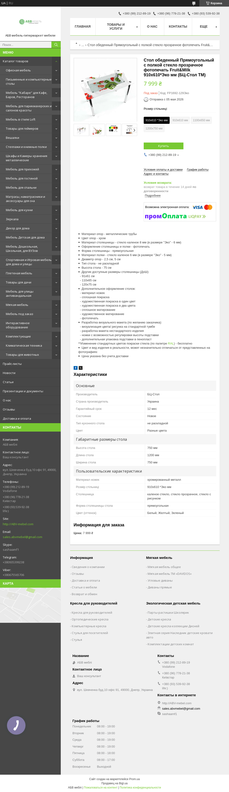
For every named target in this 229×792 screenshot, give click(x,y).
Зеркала (12, 219)
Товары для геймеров (22, 128)
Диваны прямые (160, 587)
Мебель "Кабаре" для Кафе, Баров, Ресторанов (26, 95)
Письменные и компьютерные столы (29, 81)
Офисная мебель (18, 70)
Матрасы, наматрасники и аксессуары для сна (25, 198)
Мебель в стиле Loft (20, 119)
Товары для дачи (18, 282)
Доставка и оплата (17, 418)
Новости (9, 373)
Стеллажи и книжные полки (26, 147)
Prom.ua (134, 779)
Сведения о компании (88, 567)
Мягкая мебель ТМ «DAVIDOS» (170, 574)
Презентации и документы (23, 391)
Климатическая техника (24, 345)
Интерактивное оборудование (18, 325)
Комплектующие (18, 336)
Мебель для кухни (19, 210)
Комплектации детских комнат (171, 644)
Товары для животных (22, 354)
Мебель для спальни (21, 187)
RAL (171, 343)
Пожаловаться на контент (100, 787)
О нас (7, 400)
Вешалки (12, 138)
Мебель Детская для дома (25, 237)
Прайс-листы (12, 364)
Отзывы (9, 409)
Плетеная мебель (19, 273)
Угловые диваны (160, 580)
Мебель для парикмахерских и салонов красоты (29, 108)
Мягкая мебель (17, 305)
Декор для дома (17, 228)
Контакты (178, 26)
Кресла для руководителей (92, 612)
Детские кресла (159, 619)
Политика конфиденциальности (140, 787)
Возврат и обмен (84, 594)
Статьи (8, 382)
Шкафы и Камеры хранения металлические (26, 158)
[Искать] (56, 44)
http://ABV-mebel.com (18, 524)
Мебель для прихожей (22, 169)
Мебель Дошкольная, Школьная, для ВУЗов (22, 248)
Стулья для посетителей (90, 633)
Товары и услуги (116, 26)
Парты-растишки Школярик (168, 612)
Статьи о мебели (84, 587)
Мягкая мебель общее (164, 567)
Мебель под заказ (19, 314)
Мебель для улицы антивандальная (19, 293)
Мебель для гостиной (22, 178)
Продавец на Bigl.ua (114, 783)
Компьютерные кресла (89, 626)
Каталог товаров (15, 61)
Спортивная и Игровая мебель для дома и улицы (29, 262)
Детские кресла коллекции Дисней (173, 626)
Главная (83, 26)
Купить (163, 146)
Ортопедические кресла (90, 619)
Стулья (77, 640)
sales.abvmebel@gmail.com (22, 537)
